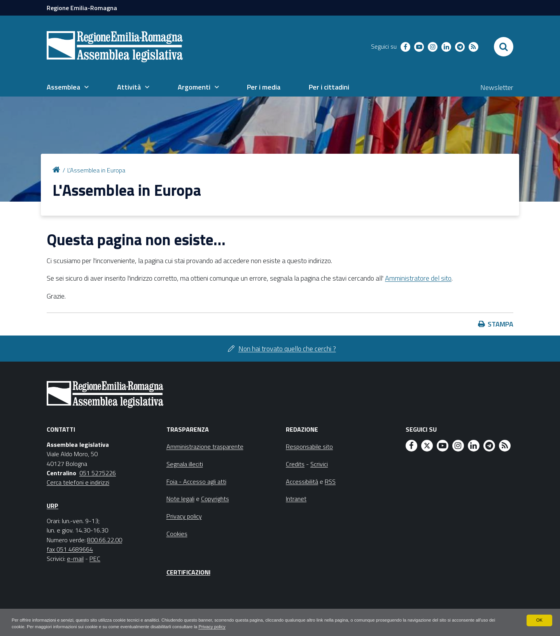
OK (539, 619)
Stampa (500, 324)
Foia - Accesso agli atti (196, 481)
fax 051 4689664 (70, 549)
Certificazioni (188, 572)
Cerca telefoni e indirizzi (78, 482)
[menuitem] (68, 87)
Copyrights (215, 498)
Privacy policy (245, 626)
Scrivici (319, 464)
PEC (94, 558)
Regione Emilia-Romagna (82, 7)
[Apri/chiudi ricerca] (503, 46)
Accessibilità (302, 481)
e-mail (75, 558)
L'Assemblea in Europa (96, 170)
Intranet (296, 498)
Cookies (176, 533)
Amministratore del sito (418, 278)
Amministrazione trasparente (204, 446)
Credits (295, 464)
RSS (330, 481)
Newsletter (496, 87)
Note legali (180, 498)
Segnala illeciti (184, 464)
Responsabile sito (309, 446)
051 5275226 (97, 473)
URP (52, 505)
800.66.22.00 (104, 540)
